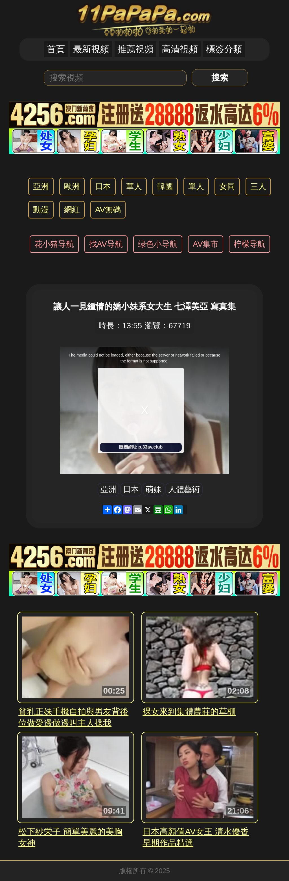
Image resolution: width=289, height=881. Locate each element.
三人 (258, 186)
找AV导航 (106, 244)
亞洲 (41, 186)
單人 (196, 186)
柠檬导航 (249, 244)
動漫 (41, 209)
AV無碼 (108, 209)
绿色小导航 (158, 244)
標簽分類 (224, 49)
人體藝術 (184, 489)
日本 (103, 186)
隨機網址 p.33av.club (141, 447)
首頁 (56, 49)
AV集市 (205, 244)
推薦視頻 (135, 49)
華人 (134, 186)
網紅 (72, 209)
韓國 (165, 186)
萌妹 (153, 489)
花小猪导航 (54, 244)
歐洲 (72, 186)
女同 (227, 186)
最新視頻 (91, 49)
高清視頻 (180, 49)
